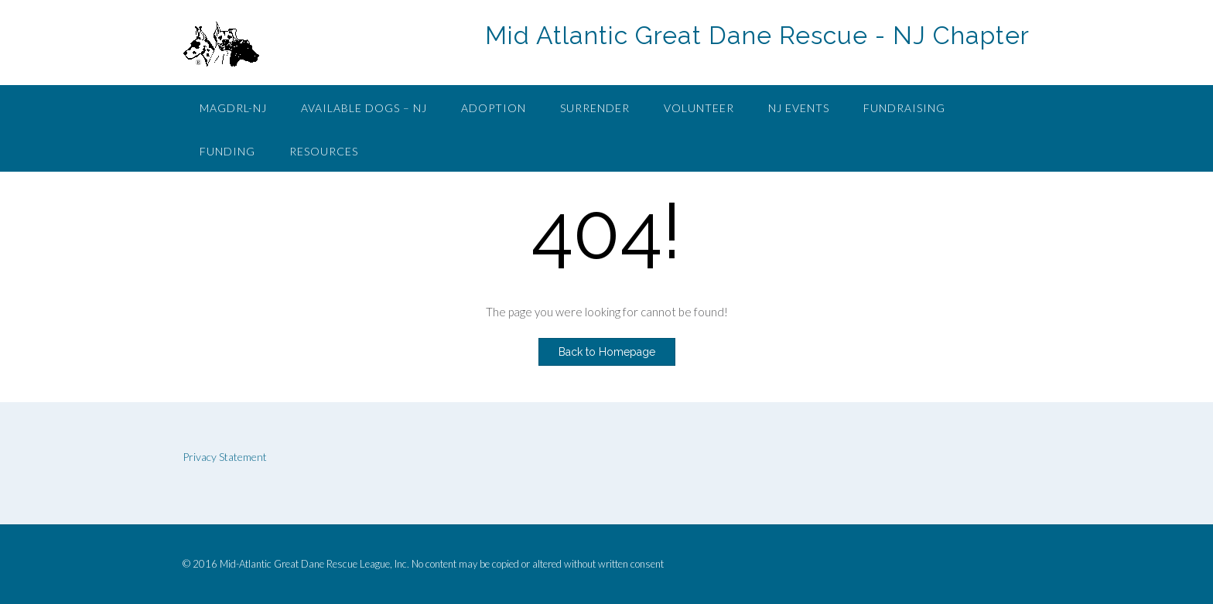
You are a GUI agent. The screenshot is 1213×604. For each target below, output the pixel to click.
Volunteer (699, 107)
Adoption (493, 107)
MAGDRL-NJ (233, 107)
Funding (227, 151)
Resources (323, 151)
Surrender (595, 107)
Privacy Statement (225, 456)
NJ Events (798, 107)
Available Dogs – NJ (364, 107)
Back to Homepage (607, 352)
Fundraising (904, 107)
